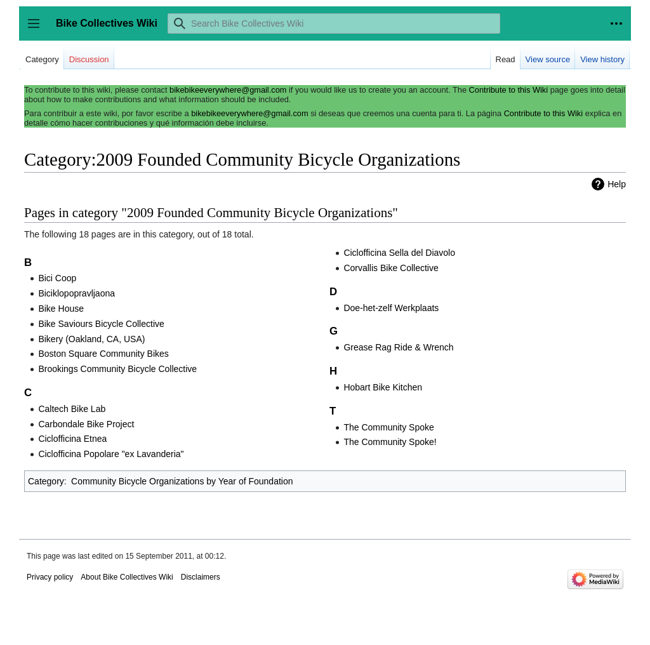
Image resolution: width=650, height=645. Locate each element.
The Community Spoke (388, 427)
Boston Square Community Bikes (103, 354)
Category (46, 481)
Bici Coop (57, 278)
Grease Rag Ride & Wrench (398, 347)
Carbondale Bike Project (86, 424)
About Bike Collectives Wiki (127, 577)
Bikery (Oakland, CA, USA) (91, 339)
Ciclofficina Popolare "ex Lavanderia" (110, 454)
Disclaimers (200, 577)
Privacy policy (50, 577)
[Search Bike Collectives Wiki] (334, 23)
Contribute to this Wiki (508, 90)
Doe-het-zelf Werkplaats (391, 308)
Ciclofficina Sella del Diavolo (399, 253)
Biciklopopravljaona (76, 293)
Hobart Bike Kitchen (382, 387)
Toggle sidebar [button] (37, 29)
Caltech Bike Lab (71, 409)
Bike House (61, 308)
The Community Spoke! (389, 442)
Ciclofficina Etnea (72, 439)
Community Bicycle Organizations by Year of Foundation (182, 481)
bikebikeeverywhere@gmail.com (227, 90)
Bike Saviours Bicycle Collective (101, 324)
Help (616, 184)
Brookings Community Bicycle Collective (117, 369)
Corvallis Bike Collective (390, 268)
